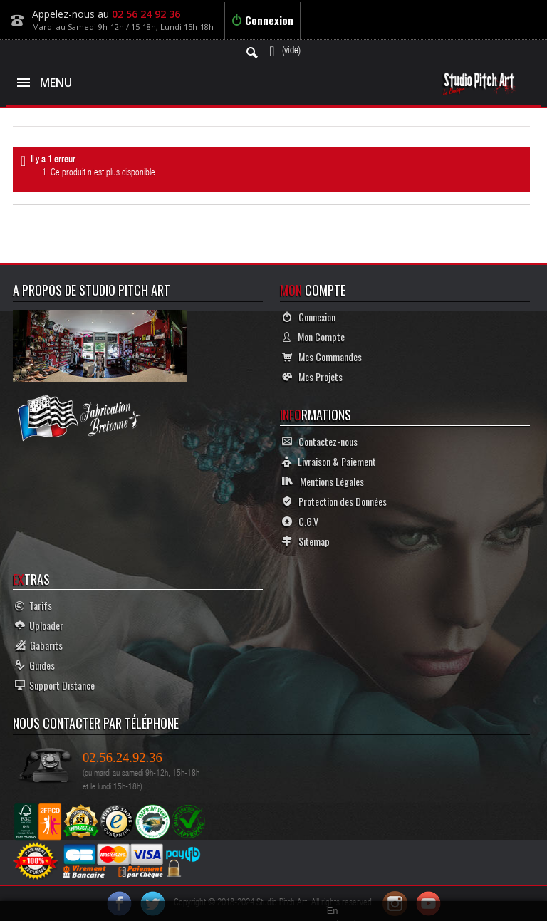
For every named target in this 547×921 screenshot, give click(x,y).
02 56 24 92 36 (146, 14)
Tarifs (33, 605)
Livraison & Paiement (329, 461)
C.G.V (300, 521)
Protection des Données (334, 501)
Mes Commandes (322, 356)
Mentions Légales (323, 481)
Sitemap (306, 541)
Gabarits (39, 645)
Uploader (39, 625)
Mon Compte (313, 336)
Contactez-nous (320, 441)
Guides (35, 664)
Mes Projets (312, 376)
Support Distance (55, 684)
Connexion (262, 20)
